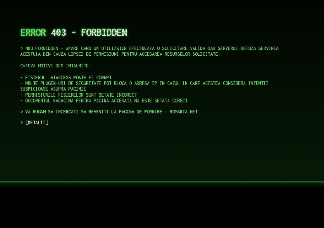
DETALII (37, 122)
